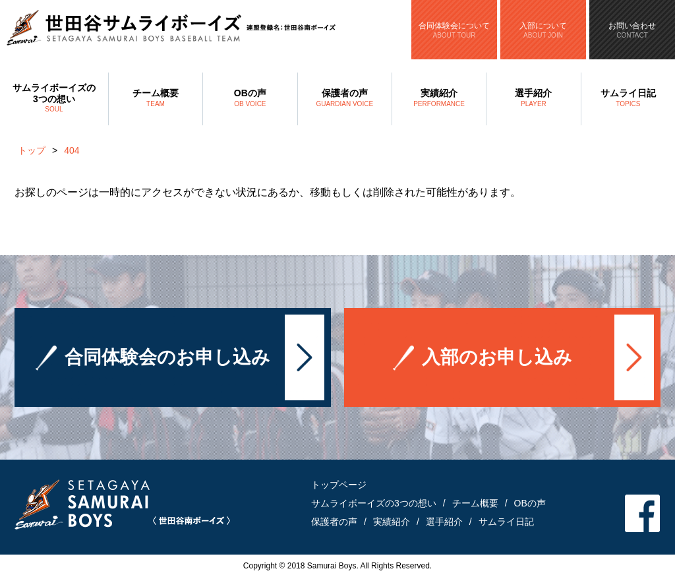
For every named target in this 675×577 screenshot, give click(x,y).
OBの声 (250, 99)
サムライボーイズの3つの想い (54, 98)
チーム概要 (155, 99)
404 (71, 150)
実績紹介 (439, 99)
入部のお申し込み (497, 358)
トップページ (339, 484)
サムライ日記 (628, 99)
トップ (31, 150)
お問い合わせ (632, 30)
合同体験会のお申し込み (167, 358)
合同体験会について (454, 30)
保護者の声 (345, 99)
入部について (543, 30)
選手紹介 (533, 99)
